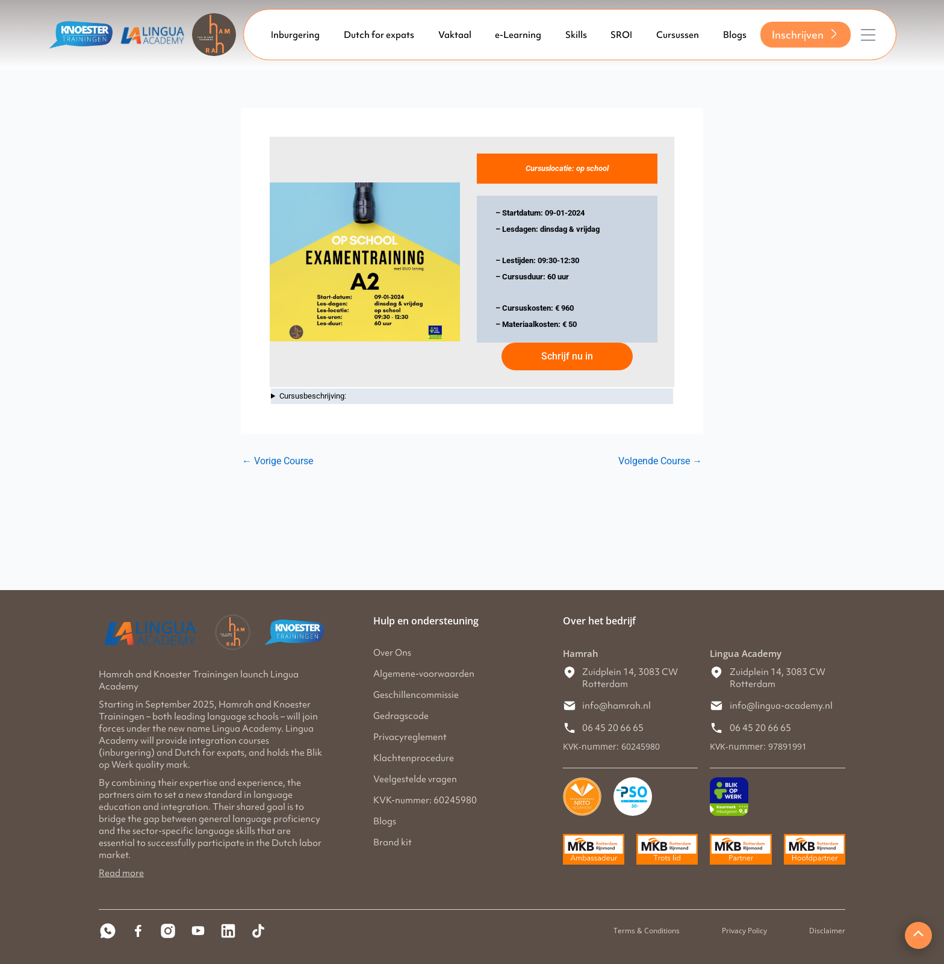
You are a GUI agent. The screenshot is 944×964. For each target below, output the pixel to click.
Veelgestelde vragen (415, 779)
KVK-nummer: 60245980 (425, 800)
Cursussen (677, 35)
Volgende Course (660, 461)
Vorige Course (277, 461)
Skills (576, 35)
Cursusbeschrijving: (312, 395)
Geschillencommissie (416, 695)
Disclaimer (827, 930)
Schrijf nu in (567, 356)
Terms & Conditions (646, 930)
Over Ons (392, 653)
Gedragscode (401, 716)
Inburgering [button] (295, 35)
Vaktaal (454, 35)
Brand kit (392, 842)
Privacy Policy (744, 930)
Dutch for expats (379, 35)
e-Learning (518, 35)
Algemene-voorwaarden (423, 674)
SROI (621, 35)
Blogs (735, 35)
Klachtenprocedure (413, 758)
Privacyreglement (410, 737)
